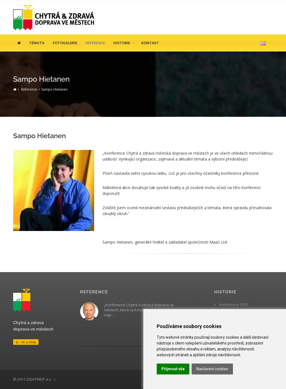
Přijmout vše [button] (173, 369)
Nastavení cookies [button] (212, 369)
